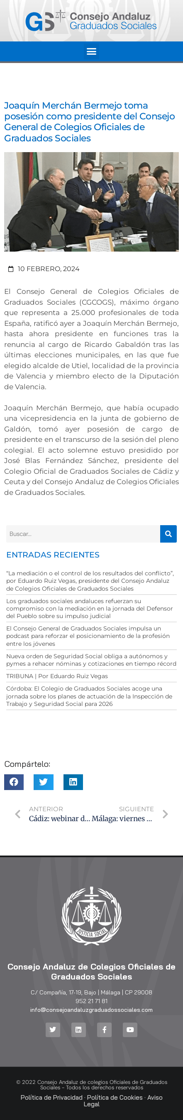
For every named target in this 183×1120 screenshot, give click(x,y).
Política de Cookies (115, 1097)
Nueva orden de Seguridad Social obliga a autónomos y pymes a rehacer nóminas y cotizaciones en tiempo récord (91, 659)
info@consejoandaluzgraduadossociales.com (91, 1009)
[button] (92, 51)
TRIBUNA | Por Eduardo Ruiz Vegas (57, 676)
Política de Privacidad (52, 1097)
